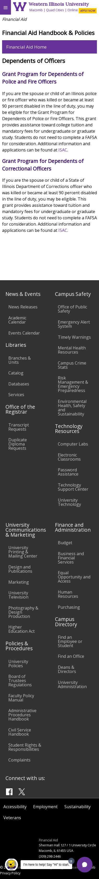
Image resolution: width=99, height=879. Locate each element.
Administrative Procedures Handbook (22, 715)
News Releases (23, 307)
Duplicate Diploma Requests (17, 444)
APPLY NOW (87, 11)
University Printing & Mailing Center (22, 552)
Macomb (36, 10)
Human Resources (68, 594)
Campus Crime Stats (72, 365)
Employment (45, 807)
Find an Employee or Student (70, 641)
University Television (18, 595)
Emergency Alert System (74, 324)
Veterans (12, 818)
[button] (84, 864)
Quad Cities (55, 10)
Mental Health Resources (72, 350)
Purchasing (69, 607)
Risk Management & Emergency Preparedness (73, 384)
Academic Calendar (17, 320)
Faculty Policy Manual (21, 698)
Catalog (15, 373)
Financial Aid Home (26, 47)
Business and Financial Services (71, 558)
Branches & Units (19, 360)
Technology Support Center (73, 487)
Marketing (18, 582)
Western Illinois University (59, 4)
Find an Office (71, 656)
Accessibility (15, 807)
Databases (18, 384)
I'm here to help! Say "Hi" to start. (46, 864)
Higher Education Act (21, 629)
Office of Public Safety (72, 309)
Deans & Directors (67, 669)
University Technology (69, 502)
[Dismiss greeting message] (71, 861)
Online (72, 10)
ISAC (62, 150)
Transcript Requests (18, 427)
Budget (65, 543)
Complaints (19, 760)
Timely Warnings (74, 337)
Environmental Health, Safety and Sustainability (72, 408)
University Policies (18, 664)
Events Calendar (24, 333)
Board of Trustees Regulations (20, 680)
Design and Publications (20, 569)
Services (16, 394)
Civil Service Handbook (19, 732)
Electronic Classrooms (69, 457)
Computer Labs (73, 444)
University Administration (72, 684)
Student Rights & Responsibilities (24, 747)
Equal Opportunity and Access (74, 577)
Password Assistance (68, 472)
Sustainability (77, 807)
